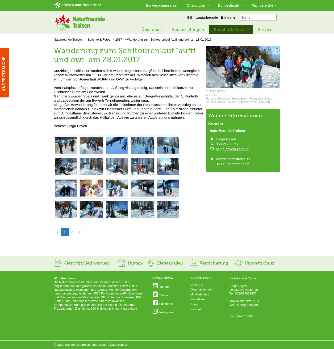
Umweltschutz (254, 263)
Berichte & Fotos (229, 29)
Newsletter (197, 299)
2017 (118, 39)
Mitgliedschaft (199, 294)
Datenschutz (118, 344)
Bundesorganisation (161, 5)
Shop (193, 304)
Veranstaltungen (188, 29)
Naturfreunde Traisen (68, 39)
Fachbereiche (262, 5)
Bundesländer (229, 5)
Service (265, 29)
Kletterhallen (164, 263)
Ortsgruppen (196, 5)
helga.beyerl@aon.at (232, 149)
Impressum (99, 344)
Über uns (150, 29)
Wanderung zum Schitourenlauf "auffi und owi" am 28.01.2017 (169, 39)
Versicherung (208, 263)
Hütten (129, 263)
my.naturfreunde (203, 17)
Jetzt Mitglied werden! (82, 263)
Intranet (228, 17)
